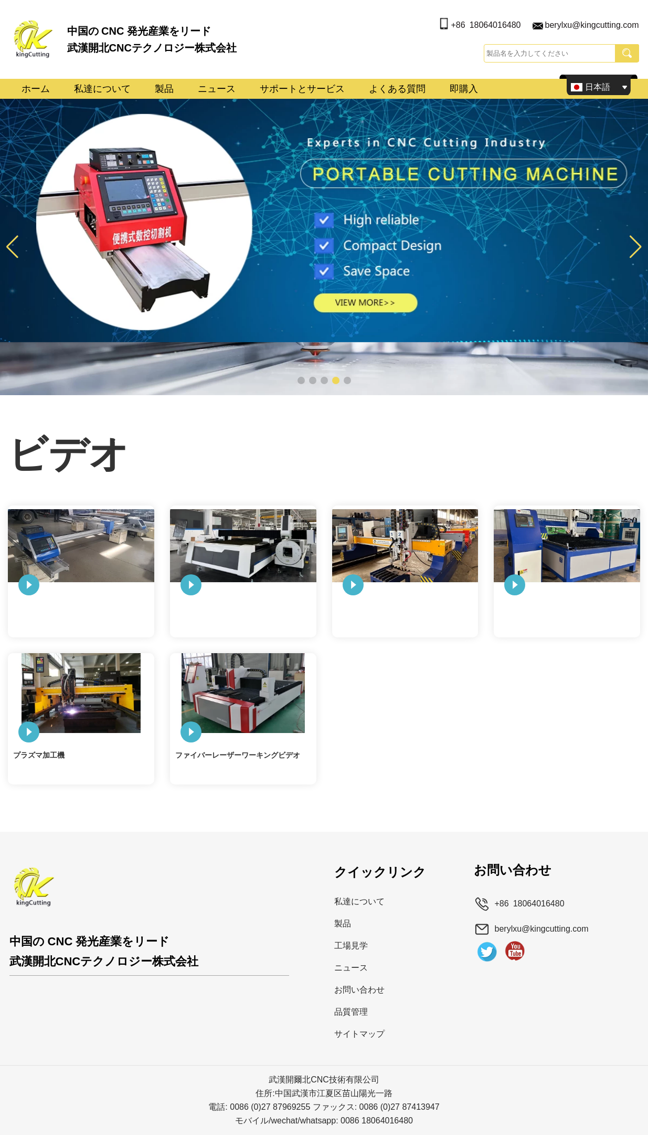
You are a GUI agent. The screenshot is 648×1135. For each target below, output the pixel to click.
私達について (102, 89)
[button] (301, 380)
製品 (164, 89)
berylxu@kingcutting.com (592, 24)
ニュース (217, 89)
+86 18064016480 (485, 24)
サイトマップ (359, 1033)
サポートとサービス (302, 89)
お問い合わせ (359, 989)
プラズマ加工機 (39, 755)
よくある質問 (397, 89)
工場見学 (351, 945)
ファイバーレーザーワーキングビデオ (237, 755)
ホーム (36, 89)
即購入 (464, 89)
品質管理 (351, 1011)
